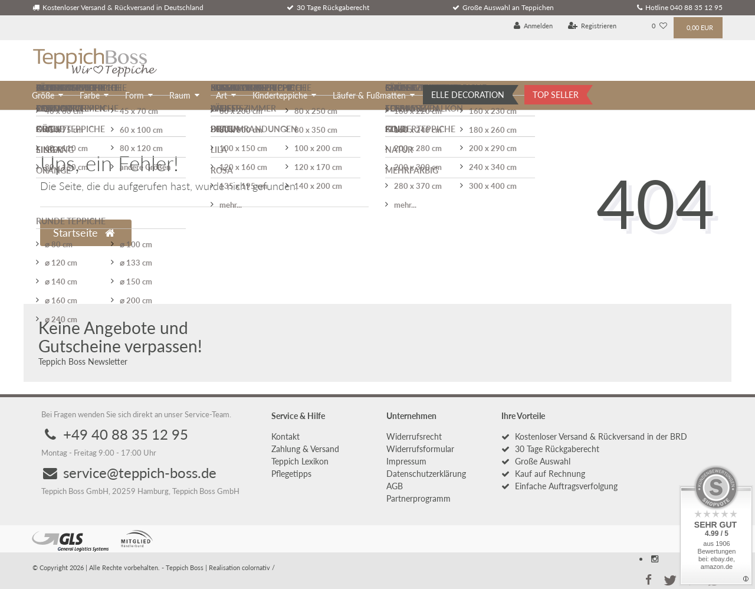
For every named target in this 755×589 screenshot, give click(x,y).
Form (134, 95)
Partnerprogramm (418, 498)
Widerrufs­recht (414, 436)
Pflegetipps (291, 474)
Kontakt (285, 436)
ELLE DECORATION (467, 95)
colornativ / (258, 567)
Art (221, 95)
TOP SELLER (556, 95)
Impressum (406, 461)
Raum (180, 95)
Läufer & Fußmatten (369, 95)
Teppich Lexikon (300, 461)
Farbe (90, 95)
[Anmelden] (533, 26)
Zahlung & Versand (305, 449)
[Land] (634, 26)
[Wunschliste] (659, 26)
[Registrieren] (592, 26)
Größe (43, 95)
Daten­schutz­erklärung (426, 474)
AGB (394, 486)
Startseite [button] (83, 233)
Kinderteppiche (279, 95)
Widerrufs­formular (420, 449)
